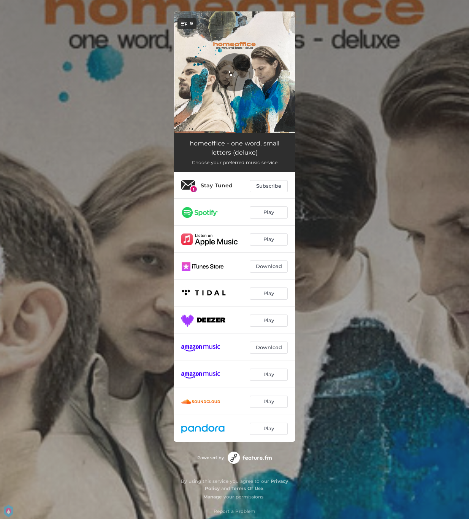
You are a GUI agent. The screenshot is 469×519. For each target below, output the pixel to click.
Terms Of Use (247, 488)
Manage (212, 497)
